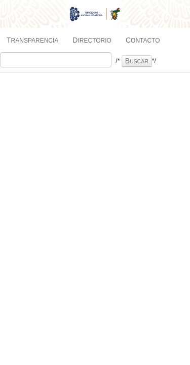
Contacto (143, 40)
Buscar (136, 61)
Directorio (91, 40)
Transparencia (32, 40)
